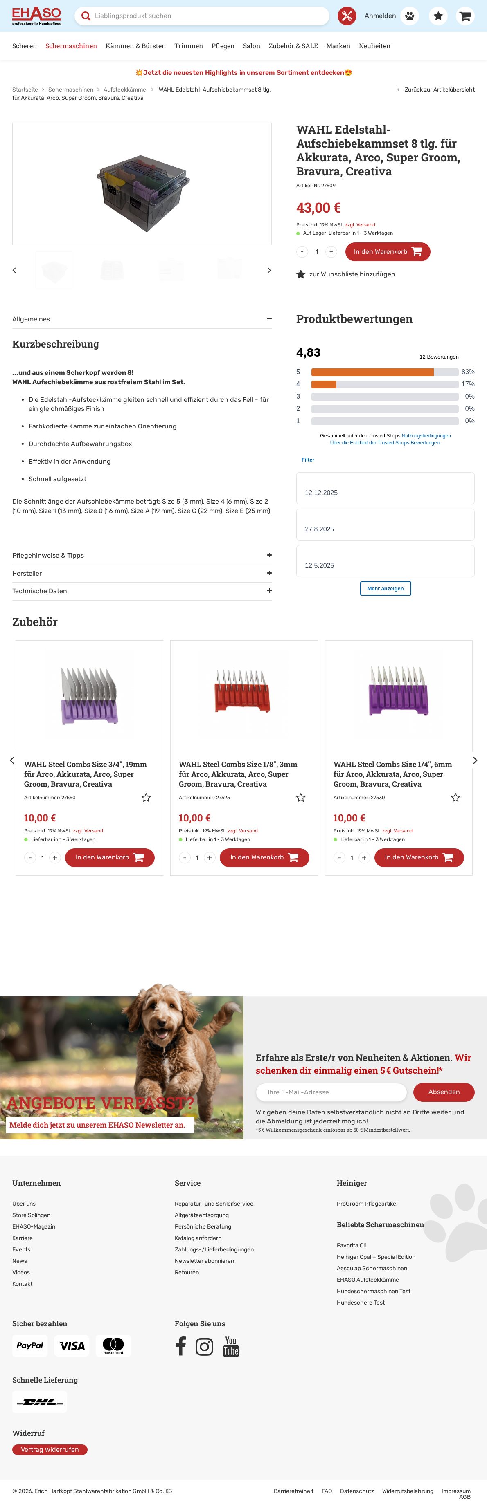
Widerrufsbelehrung (407, 1491)
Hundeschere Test (361, 1302)
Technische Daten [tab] (39, 591)
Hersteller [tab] (27, 573)
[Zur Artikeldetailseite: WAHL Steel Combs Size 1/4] (399, 746)
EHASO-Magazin (33, 1226)
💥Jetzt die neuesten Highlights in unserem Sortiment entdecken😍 (243, 72)
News (19, 1261)
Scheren (24, 45)
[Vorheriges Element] (14, 270)
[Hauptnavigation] (243, 46)
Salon (252, 45)
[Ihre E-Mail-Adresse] (331, 1092)
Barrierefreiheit (293, 1491)
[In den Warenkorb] (110, 857)
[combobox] (201, 16)
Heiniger (352, 1183)
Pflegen (223, 45)
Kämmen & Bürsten (136, 45)
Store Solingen (31, 1215)
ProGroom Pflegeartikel (367, 1203)
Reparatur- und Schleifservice (214, 1203)
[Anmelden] (387, 16)
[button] (148, 798)
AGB (465, 1496)
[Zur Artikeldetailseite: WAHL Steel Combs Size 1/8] (244, 746)
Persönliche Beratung (203, 1226)
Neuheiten (375, 45)
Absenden (444, 1092)
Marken (338, 45)
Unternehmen (36, 1183)
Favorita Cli (351, 1245)
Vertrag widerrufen (50, 1449)
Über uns (24, 1203)
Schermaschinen (71, 45)
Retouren (187, 1272)
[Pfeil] (12, 760)
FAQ (327, 1491)
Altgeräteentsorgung (202, 1215)
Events (21, 1249)
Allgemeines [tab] (31, 319)
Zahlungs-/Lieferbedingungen (214, 1249)
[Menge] (316, 252)
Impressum (456, 1491)
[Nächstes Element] (270, 270)
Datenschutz (357, 1491)
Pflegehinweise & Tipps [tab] (48, 555)
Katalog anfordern (198, 1238)
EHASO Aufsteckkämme (368, 1279)
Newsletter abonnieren (204, 1261)
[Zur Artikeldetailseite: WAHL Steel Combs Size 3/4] (89, 746)
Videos (21, 1272)
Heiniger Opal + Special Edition (376, 1256)
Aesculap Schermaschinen (372, 1268)
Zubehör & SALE (293, 45)
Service (188, 1183)
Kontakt (22, 1283)
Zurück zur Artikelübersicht (436, 89)
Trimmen (188, 45)
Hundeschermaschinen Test (373, 1291)
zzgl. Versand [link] (360, 225)
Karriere (22, 1238)
